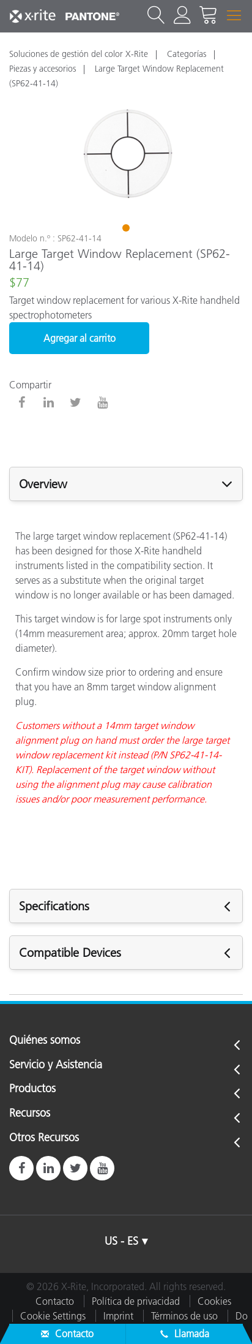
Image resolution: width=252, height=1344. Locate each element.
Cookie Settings (53, 1316)
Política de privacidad (136, 1301)
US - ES (121, 1241)
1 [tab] (127, 230)
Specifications (54, 906)
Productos (32, 1089)
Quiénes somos (44, 1041)
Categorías (186, 53)
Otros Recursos (44, 1138)
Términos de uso (184, 1316)
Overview (43, 484)
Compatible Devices (70, 952)
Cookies (214, 1301)
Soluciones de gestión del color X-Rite (78, 53)
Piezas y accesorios (42, 68)
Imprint (118, 1316)
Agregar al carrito (79, 338)
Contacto (54, 1301)
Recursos (29, 1114)
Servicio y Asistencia (55, 1065)
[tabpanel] (126, 154)
